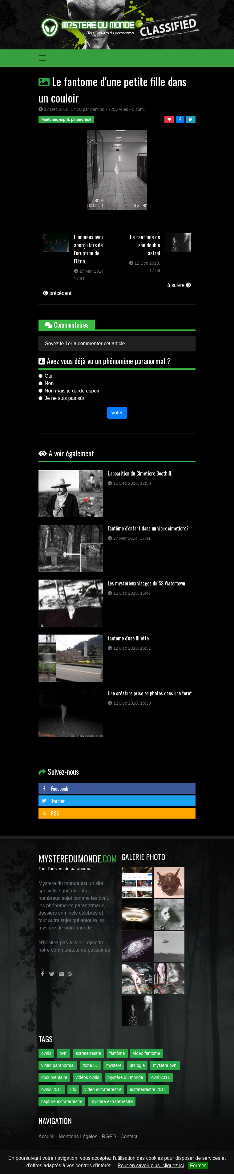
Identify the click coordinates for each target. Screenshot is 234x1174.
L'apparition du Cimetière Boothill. (140, 473)
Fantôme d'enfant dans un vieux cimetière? (148, 528)
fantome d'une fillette (128, 638)
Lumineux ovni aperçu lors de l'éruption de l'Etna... (88, 249)
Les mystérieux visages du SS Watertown (146, 583)
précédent (57, 293)
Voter (117, 412)
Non (49, 383)
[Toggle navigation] (42, 58)
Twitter (53, 801)
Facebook (55, 788)
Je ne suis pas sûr (64, 398)
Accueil (46, 1136)
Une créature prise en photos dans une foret (150, 693)
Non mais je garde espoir (72, 390)
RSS (50, 813)
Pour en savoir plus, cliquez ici (151, 1165)
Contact (128, 1136)
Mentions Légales (78, 1136)
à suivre (179, 285)
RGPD (109, 1136)
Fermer (198, 1165)
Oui (48, 376)
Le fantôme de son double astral (145, 245)
